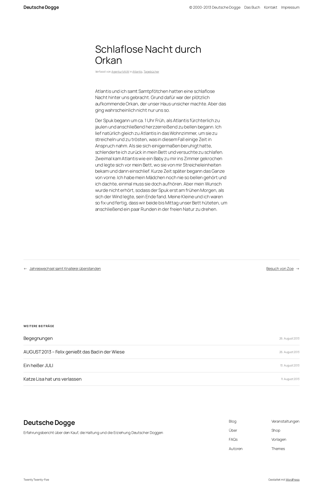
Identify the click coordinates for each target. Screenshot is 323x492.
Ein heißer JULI (38, 365)
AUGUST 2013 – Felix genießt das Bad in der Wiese (74, 351)
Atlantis (137, 71)
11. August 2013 (290, 379)
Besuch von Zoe (280, 268)
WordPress (293, 480)
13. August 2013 (290, 365)
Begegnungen (38, 338)
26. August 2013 (289, 338)
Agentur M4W (120, 71)
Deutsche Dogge (41, 7)
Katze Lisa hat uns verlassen (52, 379)
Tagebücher (151, 71)
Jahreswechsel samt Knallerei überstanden (65, 268)
